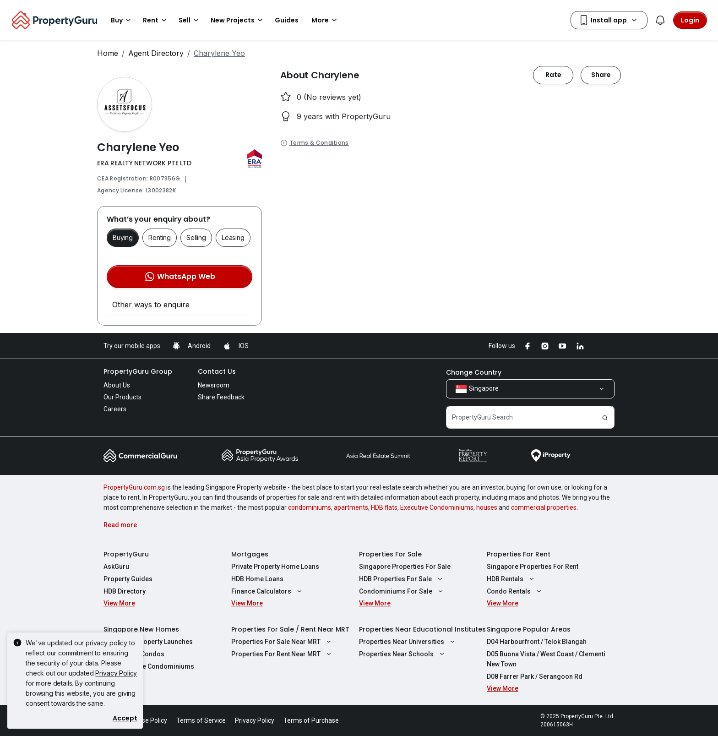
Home (107, 53)
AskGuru (116, 566)
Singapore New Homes (141, 629)
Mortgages (249, 554)
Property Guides (127, 579)
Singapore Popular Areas (529, 629)
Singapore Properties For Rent (532, 566)
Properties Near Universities (408, 642)
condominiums (309, 507)
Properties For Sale (390, 554)
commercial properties (544, 507)
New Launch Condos (133, 654)
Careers (114, 409)
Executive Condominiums (436, 507)
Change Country (473, 372)
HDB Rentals (511, 579)
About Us (116, 385)
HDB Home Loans (257, 579)
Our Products (122, 397)
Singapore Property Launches (148, 641)
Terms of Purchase (311, 720)
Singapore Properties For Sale (405, 566)
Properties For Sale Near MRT (282, 642)
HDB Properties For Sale (402, 579)
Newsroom (213, 385)
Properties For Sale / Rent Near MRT (290, 629)
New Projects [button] (238, 20)
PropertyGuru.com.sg (134, 487)
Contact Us (217, 371)
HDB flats (384, 507)
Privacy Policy (116, 673)
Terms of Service (201, 720)
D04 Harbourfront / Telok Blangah (537, 641)
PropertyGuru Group (137, 371)
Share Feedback (221, 397)
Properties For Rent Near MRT (282, 654)
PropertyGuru (126, 554)
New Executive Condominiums (148, 666)
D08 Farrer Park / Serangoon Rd (534, 676)
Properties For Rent (518, 554)
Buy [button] (122, 20)
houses (486, 507)
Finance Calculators (267, 591)
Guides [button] (287, 20)
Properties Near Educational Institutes (422, 629)
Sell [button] (190, 20)
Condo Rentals (515, 591)
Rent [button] (156, 20)
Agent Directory (156, 53)
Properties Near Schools (402, 654)
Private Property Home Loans (275, 566)
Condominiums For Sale (402, 591)
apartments (351, 507)
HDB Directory (124, 591)
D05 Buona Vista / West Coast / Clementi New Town (546, 659)
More (325, 20)
